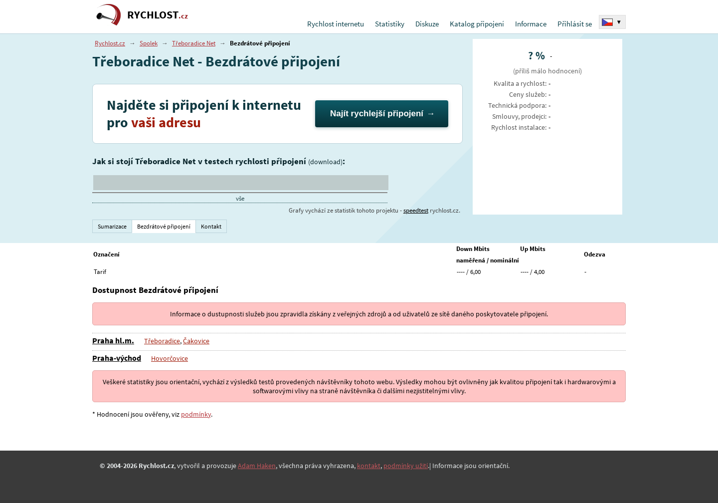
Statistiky (389, 23)
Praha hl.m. (113, 340)
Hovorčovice (169, 358)
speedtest (415, 210)
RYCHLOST (157, 14)
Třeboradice (162, 340)
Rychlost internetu (335, 23)
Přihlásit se (574, 23)
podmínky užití (405, 465)
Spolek (149, 43)
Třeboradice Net (193, 43)
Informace (530, 23)
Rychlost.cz (110, 43)
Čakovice (196, 340)
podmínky (196, 414)
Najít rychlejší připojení (376, 113)
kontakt (368, 465)
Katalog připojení (477, 23)
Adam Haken (257, 465)
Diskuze (427, 23)
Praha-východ (116, 358)
